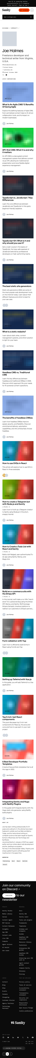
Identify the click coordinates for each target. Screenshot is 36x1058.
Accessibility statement (24, 989)
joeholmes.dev (8, 70)
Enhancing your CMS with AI (26, 959)
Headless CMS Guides (23, 954)
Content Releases (8, 926)
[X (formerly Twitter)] (23, 1037)
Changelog (5, 997)
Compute (5, 941)
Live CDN (5, 938)
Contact (5, 982)
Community (14, 28)
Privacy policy (24, 982)
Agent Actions (7, 944)
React (18, 861)
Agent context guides (24, 964)
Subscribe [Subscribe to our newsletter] (8, 895)
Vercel (5, 864)
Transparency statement (23, 994)
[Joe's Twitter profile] (3, 75)
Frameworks (23, 923)
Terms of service (25, 985)
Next (13, 861)
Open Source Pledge (26, 1008)
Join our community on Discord (16, 887)
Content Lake (7, 935)
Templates (22, 926)
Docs (20, 911)
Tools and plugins (25, 920)
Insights (5, 929)
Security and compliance (23, 999)
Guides (21, 934)
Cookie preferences (26, 1011)
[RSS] (28, 1037)
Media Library (7, 914)
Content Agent (7, 920)
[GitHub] (3, 1037)
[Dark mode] (10, 1054)
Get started (24, 10)
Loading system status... (13, 1048)
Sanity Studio (7, 911)
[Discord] (33, 1037)
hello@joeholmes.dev (10, 64)
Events (4, 991)
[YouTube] (8, 1037)
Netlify (25, 861)
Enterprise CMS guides (24, 949)
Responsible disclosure (23, 1004)
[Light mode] (4, 1054)
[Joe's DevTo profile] (6, 75)
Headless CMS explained (23, 938)
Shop (3, 988)
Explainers (23, 945)
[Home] (6, 10)
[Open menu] (32, 10)
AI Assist (5, 947)
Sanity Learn (23, 917)
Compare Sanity (24, 968)
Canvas (4, 917)
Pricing (22, 974)
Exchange (5, 28)
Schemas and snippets (23, 930)
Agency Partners (8, 1003)
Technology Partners (6, 1007)
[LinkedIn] (13, 1037)
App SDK (5, 932)
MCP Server (6, 923)
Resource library (25, 942)
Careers (5, 994)
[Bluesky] (18, 1037)
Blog (3, 985)
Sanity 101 (23, 914)
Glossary (22, 971)
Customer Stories (8, 1000)
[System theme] (7, 1054)
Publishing (6, 861)
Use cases (5, 950)
